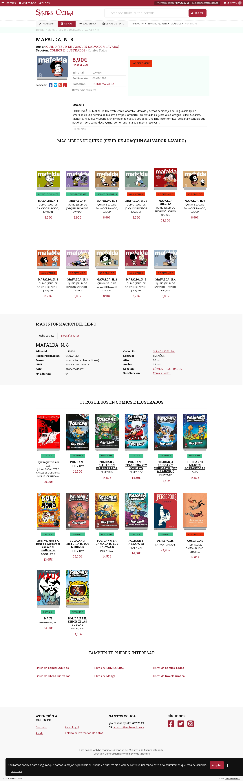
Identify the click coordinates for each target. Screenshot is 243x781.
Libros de (52, 668)
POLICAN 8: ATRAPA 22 (136, 542)
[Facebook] (171, 724)
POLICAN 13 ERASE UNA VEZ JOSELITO (136, 465)
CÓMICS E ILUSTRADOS (67, 50)
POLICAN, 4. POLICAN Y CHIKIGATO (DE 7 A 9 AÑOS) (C (165, 466)
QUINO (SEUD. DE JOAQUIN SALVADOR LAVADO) (82, 46)
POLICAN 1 (77, 462)
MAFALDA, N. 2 (106, 279)
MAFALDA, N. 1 (48, 200)
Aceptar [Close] (217, 765)
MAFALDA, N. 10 (136, 200)
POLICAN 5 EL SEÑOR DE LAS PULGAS (77, 621)
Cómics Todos (97, 50)
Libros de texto (113, 23)
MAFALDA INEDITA (165, 202)
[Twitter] (181, 724)
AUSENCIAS (195, 540)
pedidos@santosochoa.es (205, 2)
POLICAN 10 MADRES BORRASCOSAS (194, 465)
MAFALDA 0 (77, 200)
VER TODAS (191, 23)
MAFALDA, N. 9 (194, 200)
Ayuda (39, 733)
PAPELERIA (46, 23)
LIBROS (66, 23)
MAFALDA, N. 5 (136, 279)
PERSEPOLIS (165, 540)
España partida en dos (48, 463)
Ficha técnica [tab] (46, 335)
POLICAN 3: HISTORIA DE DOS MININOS (77, 544)
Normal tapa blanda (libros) (82, 360)
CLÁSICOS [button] (176, 23)
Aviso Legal (72, 727)
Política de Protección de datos (84, 733)
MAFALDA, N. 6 (107, 200)
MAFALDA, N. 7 (48, 279)
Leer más (16, 771)
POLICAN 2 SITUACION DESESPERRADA (106, 465)
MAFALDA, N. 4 (165, 279)
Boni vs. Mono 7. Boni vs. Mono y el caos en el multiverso (48, 545)
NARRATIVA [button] (138, 23)
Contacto (41, 727)
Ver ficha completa (84, 90)
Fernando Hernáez (232, 778)
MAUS (48, 618)
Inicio (40, 29)
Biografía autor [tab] (70, 335)
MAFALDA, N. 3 (77, 279)
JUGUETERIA (87, 23)
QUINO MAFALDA (103, 84)
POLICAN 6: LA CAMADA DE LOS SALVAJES (107, 544)
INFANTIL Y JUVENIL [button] (158, 23)
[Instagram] (190, 724)
